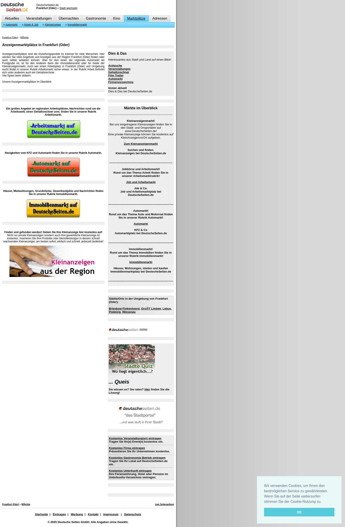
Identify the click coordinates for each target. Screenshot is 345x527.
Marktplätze (136, 18)
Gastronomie (96, 18)
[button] (323, 502)
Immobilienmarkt (77, 24)
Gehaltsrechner (118, 72)
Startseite (41, 514)
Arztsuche (115, 65)
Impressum (110, 514)
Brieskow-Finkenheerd (124, 308)
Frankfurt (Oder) (10, 37)
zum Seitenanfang (164, 504)
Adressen (159, 18)
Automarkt (12, 24)
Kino (116, 18)
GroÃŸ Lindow (151, 308)
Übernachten (69, 18)
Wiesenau (129, 312)
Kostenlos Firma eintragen (127, 448)
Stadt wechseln (68, 8)
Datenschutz (132, 514)
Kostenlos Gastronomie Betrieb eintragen (137, 457)
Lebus (167, 308)
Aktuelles (12, 18)
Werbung (77, 514)
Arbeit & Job (31, 24)
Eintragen (59, 514)
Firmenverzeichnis (120, 82)
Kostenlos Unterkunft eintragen (130, 470)
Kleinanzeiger (53, 24)
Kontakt (93, 514)
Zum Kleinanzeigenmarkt (141, 143)
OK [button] (299, 512)
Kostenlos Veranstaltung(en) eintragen (135, 438)
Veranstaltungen (39, 18)
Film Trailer (115, 75)
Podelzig (115, 312)
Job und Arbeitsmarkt (141, 182)
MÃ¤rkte (24, 37)
